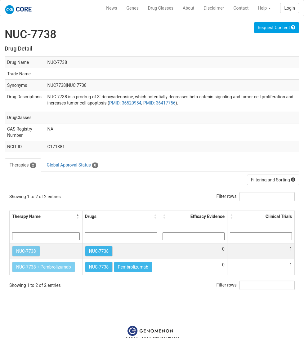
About (188, 8)
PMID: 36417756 (159, 102)
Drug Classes (160, 8)
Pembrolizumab (133, 267)
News (111, 8)
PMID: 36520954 (125, 102)
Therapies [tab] (23, 165)
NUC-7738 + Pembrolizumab (43, 267)
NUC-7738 (26, 251)
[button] (78, 216)
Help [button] (264, 8)
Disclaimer (213, 8)
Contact (240, 8)
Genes (133, 8)
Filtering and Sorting (273, 179)
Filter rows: (227, 196)
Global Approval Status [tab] (72, 165)
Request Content (276, 27)
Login (289, 8)
